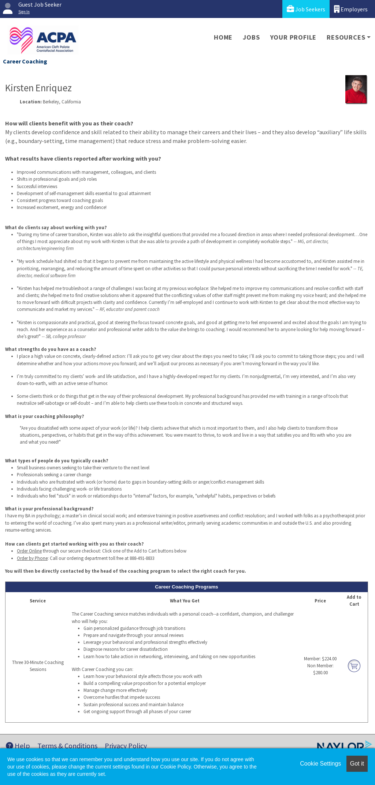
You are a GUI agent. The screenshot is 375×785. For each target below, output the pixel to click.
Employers (351, 9)
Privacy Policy (126, 745)
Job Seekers (306, 9)
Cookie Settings (320, 763)
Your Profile (293, 37)
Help (18, 745)
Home (223, 37)
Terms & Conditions (67, 745)
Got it (357, 763)
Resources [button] (346, 37)
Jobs (251, 37)
